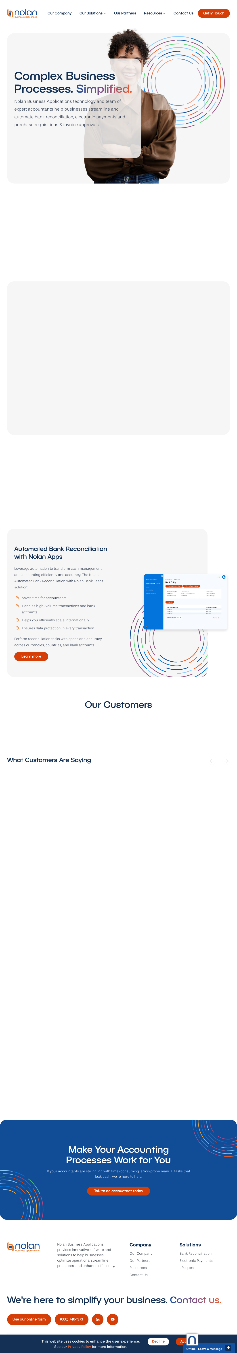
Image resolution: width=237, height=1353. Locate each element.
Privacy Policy (79, 1347)
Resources (155, 13)
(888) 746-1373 (71, 1319)
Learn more (31, 656)
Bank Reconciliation (196, 1254)
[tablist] (118, 516)
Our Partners (125, 13)
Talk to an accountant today (118, 1191)
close (228, 1348)
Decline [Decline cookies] (158, 1341)
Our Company (59, 13)
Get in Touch (213, 13)
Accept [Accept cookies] (186, 1341)
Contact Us (183, 13)
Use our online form (29, 1319)
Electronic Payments (196, 1261)
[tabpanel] (118, 603)
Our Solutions (93, 13)
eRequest (187, 1268)
